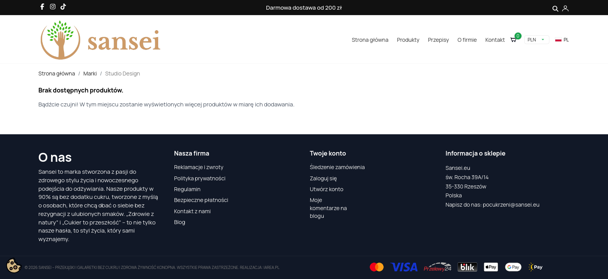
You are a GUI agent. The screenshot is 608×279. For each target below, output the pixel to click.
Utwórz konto (326, 189)
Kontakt (495, 39)
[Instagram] (53, 6)
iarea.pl (272, 267)
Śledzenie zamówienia (337, 167)
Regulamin (187, 189)
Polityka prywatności (200, 178)
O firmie (467, 39)
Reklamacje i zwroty (198, 167)
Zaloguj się (323, 178)
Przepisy (438, 39)
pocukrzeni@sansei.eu (511, 204)
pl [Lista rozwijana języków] (562, 39)
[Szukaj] (555, 7)
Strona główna (370, 39)
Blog (179, 222)
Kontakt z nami (192, 211)
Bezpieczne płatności (201, 200)
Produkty (408, 39)
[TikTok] (63, 6)
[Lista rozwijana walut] (536, 39)
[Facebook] (42, 6)
